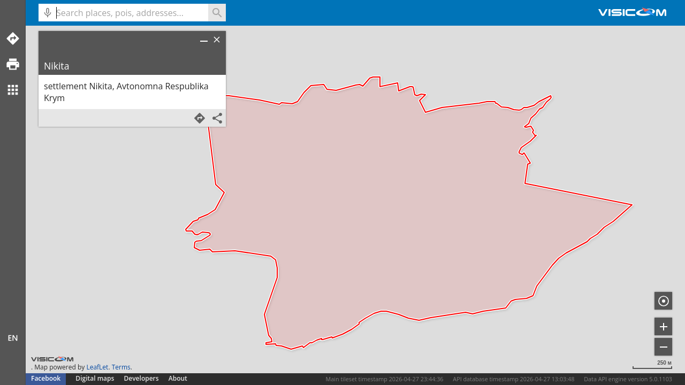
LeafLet (97, 367)
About (178, 378)
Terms (121, 367)
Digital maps (95, 378)
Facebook (45, 378)
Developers (141, 378)
